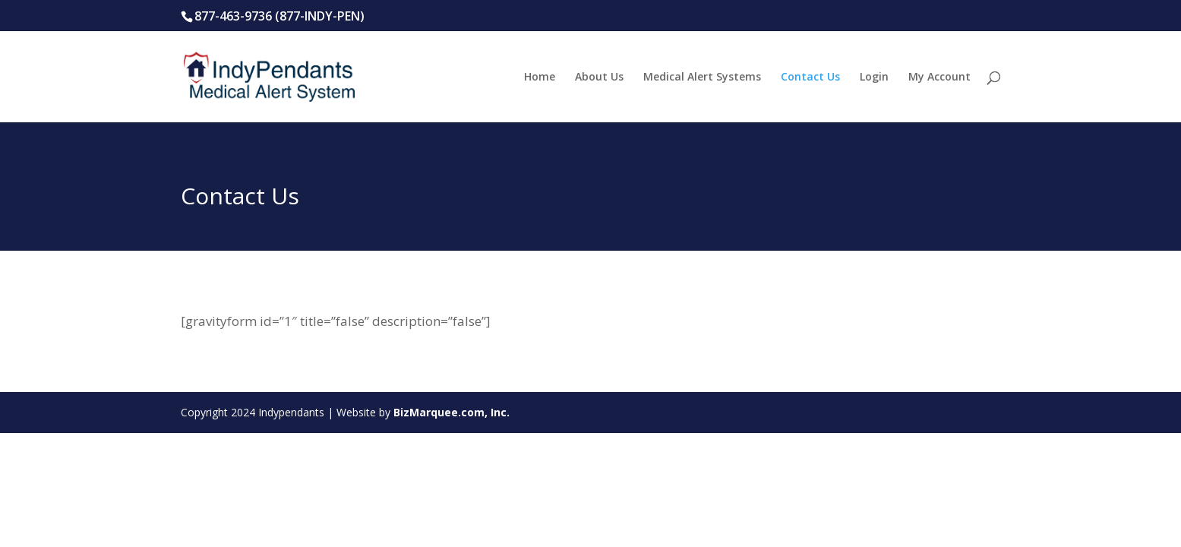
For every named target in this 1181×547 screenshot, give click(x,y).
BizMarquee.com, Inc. (451, 412)
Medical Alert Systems (702, 77)
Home (539, 77)
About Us (599, 77)
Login (874, 77)
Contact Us (810, 77)
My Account (939, 77)
